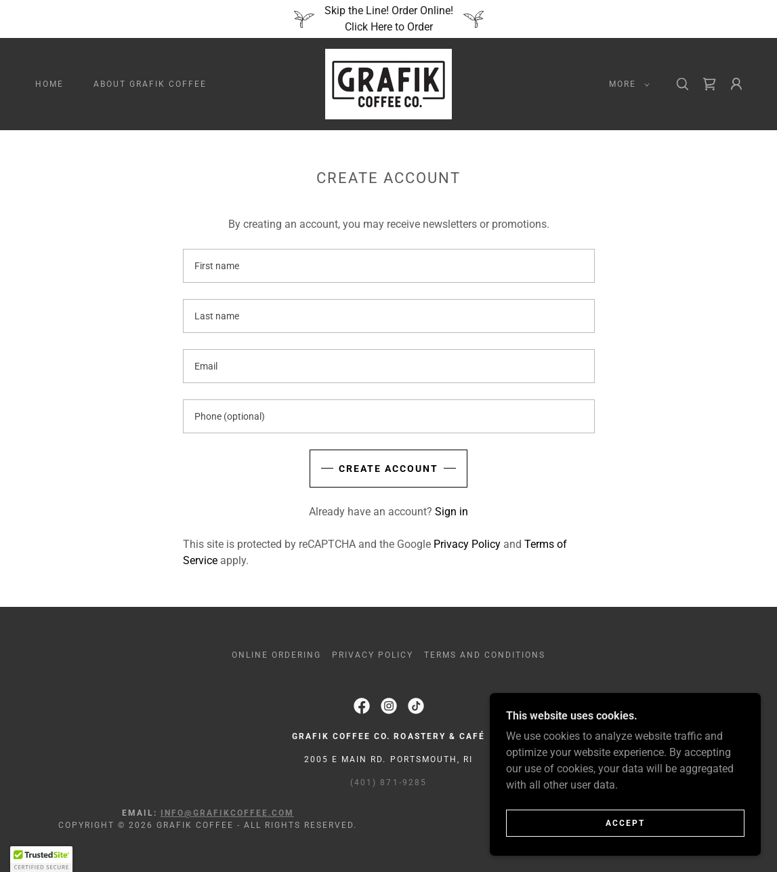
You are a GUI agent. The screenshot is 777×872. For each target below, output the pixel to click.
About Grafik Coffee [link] (150, 84)
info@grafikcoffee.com (227, 813)
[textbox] (389, 266)
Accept (625, 823)
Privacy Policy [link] (467, 544)
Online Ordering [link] (276, 655)
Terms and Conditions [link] (484, 655)
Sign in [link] (451, 511)
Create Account (388, 468)
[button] (626, 84)
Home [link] (49, 84)
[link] (388, 83)
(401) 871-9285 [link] (388, 782)
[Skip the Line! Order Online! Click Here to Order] (388, 19)
